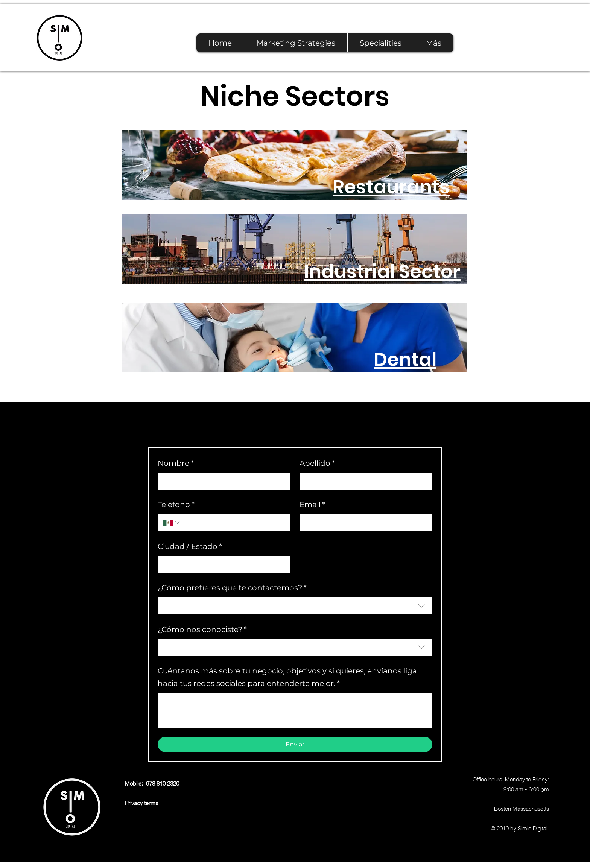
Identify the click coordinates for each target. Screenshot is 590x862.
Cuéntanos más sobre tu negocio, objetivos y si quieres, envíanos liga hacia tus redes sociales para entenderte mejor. (287, 678)
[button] (380, 42)
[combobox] (295, 605)
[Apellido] (363, 481)
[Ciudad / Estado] (221, 564)
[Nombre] (221, 481)
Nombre (176, 463)
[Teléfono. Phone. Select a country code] (172, 522)
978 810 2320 (162, 783)
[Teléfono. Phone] (233, 523)
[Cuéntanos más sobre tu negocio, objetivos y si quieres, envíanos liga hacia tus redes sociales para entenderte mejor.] (295, 710)
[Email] (363, 523)
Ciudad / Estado (190, 546)
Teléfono (176, 505)
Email (312, 505)
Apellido (317, 463)
